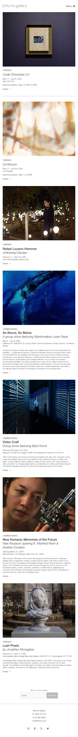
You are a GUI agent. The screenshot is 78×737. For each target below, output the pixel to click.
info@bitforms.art (39, 721)
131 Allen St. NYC (39, 714)
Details (7, 89)
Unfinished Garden (10, 259)
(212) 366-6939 (39, 717)
